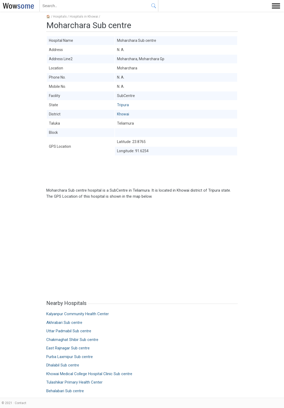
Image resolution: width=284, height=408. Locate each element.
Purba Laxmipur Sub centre (69, 356)
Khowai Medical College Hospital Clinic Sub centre (89, 373)
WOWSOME (17, 6)
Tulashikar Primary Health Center (74, 382)
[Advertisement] (142, 171)
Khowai (123, 114)
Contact (20, 403)
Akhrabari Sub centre (64, 322)
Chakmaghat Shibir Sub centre (72, 339)
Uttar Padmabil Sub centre (68, 331)
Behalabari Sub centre (65, 391)
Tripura (123, 105)
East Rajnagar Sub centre (68, 348)
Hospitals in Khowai (84, 16)
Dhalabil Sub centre (62, 365)
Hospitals (60, 16)
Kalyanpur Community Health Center (77, 314)
